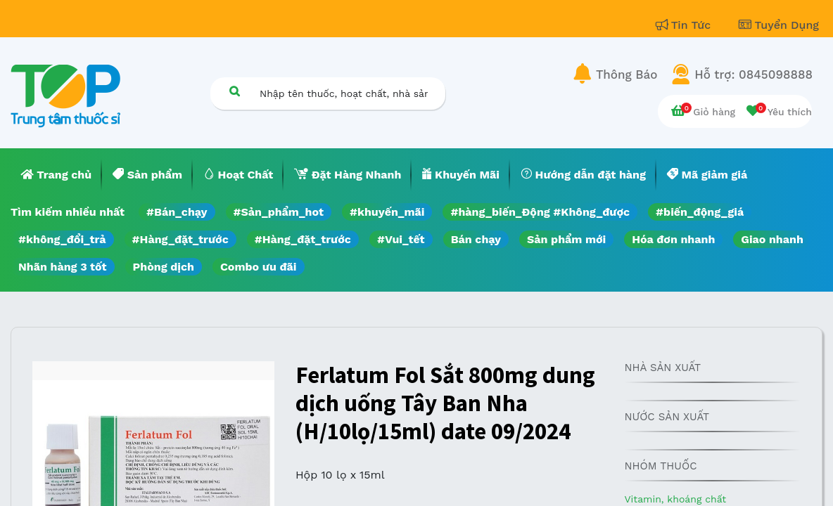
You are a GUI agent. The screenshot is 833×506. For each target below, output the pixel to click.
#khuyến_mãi (387, 212)
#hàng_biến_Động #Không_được (540, 212)
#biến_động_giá (700, 212)
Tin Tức (685, 25)
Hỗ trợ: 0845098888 (753, 74)
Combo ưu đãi (258, 266)
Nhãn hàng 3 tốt (62, 266)
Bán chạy (476, 239)
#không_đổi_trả (62, 239)
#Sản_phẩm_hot (279, 212)
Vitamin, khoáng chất (676, 499)
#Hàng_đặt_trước (180, 239)
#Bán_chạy (177, 212)
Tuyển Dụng (779, 25)
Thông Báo (626, 74)
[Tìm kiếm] (234, 91)
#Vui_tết (401, 239)
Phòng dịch (163, 266)
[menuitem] (56, 175)
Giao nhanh (772, 239)
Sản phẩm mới (566, 239)
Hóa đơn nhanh (673, 239)
